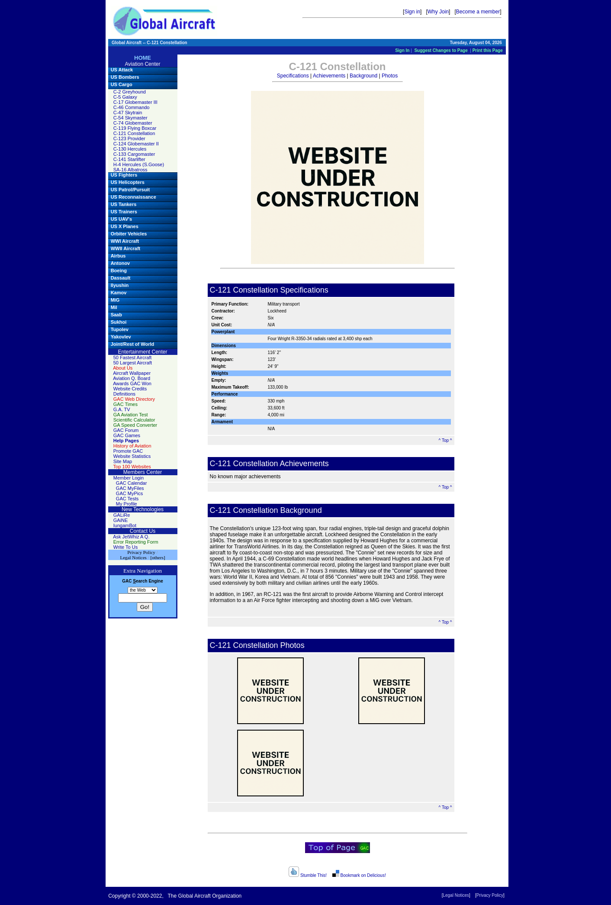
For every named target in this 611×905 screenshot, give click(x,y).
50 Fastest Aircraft (132, 357)
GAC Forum (126, 430)
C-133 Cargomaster (134, 154)
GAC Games (126, 435)
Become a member (478, 12)
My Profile (126, 503)
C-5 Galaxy (125, 97)
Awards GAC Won (132, 383)
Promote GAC (128, 451)
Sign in (412, 12)
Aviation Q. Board (131, 378)
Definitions (124, 393)
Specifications (293, 76)
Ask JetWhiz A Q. (131, 536)
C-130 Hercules (129, 148)
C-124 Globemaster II (136, 143)
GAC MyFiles (130, 488)
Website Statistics (132, 456)
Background (363, 76)
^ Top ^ (445, 440)
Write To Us (125, 547)
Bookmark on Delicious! (358, 875)
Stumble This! (308, 875)
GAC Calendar (131, 483)
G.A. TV (121, 409)
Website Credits (130, 388)
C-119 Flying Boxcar (135, 128)
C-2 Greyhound (129, 91)
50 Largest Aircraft (132, 362)
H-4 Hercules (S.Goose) (138, 164)
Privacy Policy (489, 895)
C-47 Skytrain (127, 112)
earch (140, 581)
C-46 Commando (131, 107)
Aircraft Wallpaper (132, 373)
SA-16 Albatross (130, 169)
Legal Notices (456, 895)
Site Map (122, 461)
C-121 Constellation (134, 133)
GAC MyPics (129, 493)
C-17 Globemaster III (135, 102)
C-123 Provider (129, 138)
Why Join (438, 12)
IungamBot (124, 525)
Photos (390, 76)
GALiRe (121, 515)
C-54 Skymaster (130, 117)
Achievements (329, 76)
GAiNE (120, 520)
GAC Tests (127, 498)
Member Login (128, 477)
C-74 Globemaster (132, 123)
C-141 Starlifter (129, 159)
